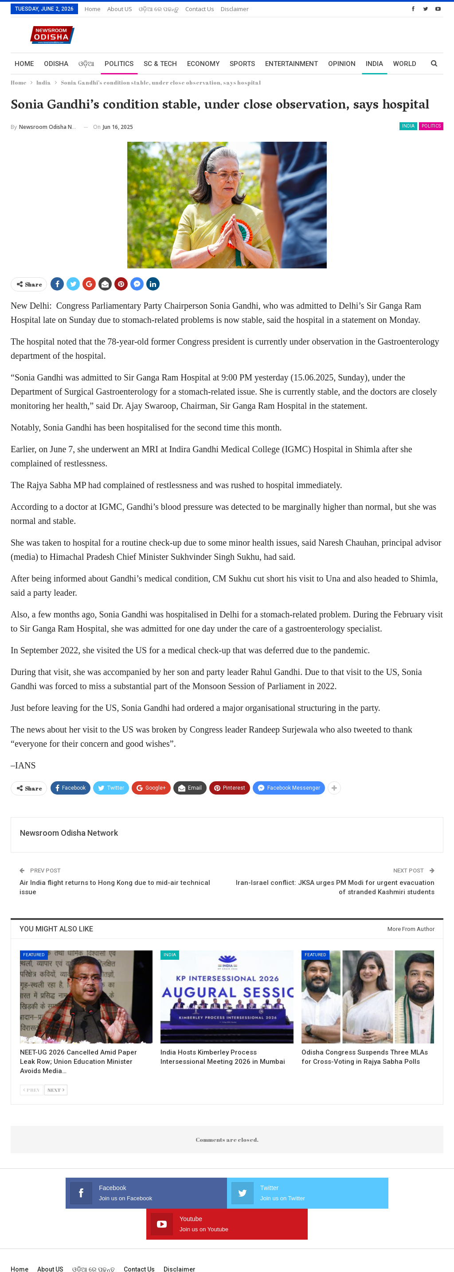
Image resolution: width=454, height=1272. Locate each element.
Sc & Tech (160, 64)
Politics (119, 64)
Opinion (342, 64)
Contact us (199, 9)
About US (119, 9)
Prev (31, 1089)
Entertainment (291, 64)
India (408, 126)
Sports (242, 64)
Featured (34, 954)
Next (55, 1089)
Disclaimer (235, 9)
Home (93, 9)
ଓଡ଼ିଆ (86, 64)
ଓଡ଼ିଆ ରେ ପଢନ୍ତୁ (159, 9)
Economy (203, 64)
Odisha (56, 64)
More (375, 64)
